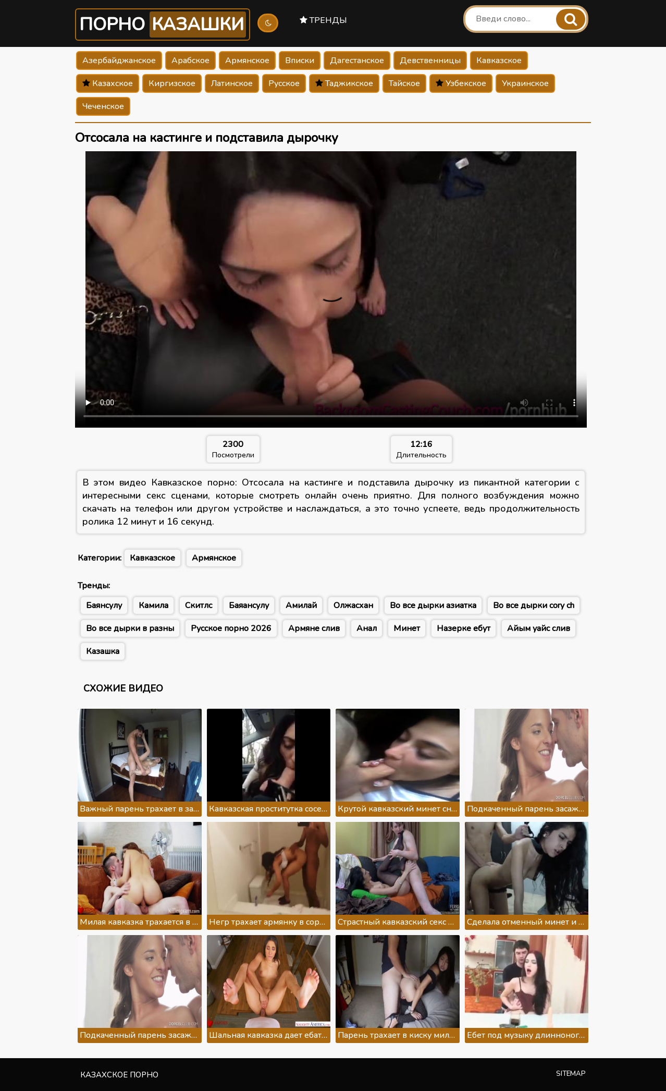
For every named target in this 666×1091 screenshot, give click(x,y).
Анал (366, 628)
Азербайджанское (119, 60)
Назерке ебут (463, 628)
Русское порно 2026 (231, 628)
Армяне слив (314, 628)
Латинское (232, 83)
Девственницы (430, 60)
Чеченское (103, 106)
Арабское (190, 60)
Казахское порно (119, 1075)
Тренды (323, 20)
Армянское (247, 60)
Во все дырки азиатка (433, 605)
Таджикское (344, 83)
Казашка (102, 651)
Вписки (299, 60)
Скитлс (198, 605)
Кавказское (499, 60)
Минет (406, 628)
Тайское (404, 83)
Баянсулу (104, 605)
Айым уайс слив (538, 628)
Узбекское (461, 83)
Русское (284, 83)
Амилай (301, 605)
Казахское (107, 83)
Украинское (525, 83)
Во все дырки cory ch (533, 605)
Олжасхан (353, 605)
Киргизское (172, 83)
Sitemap (571, 1073)
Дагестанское (357, 60)
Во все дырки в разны (130, 628)
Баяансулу (249, 605)
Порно (162, 24)
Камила (153, 605)
